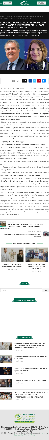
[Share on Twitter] (34, 81)
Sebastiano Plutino (8, 35)
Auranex (44, 433)
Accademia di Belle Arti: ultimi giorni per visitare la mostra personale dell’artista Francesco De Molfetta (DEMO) (29, 345)
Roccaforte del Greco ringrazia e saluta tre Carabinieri (36, 267)
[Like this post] (25, 81)
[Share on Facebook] (30, 81)
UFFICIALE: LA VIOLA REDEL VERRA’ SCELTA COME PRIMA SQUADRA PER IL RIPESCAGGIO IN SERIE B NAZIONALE (31, 395)
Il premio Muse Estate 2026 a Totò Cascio (30, 380)
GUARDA (41, 3)
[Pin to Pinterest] (39, 81)
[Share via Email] (44, 81)
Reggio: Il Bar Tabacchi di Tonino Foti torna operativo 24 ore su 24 (30, 369)
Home (2, 16)
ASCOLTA (7, 3)
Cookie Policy (19, 435)
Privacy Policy (30, 435)
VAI (46, 290)
